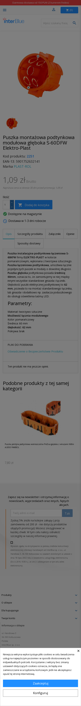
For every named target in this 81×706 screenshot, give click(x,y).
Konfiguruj (40, 693)
